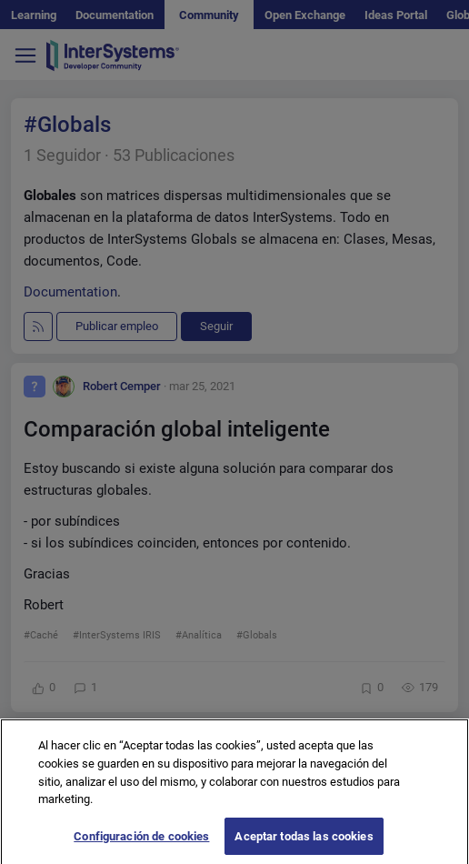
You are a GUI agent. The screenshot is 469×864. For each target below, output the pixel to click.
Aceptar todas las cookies (303, 842)
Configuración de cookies (141, 842)
